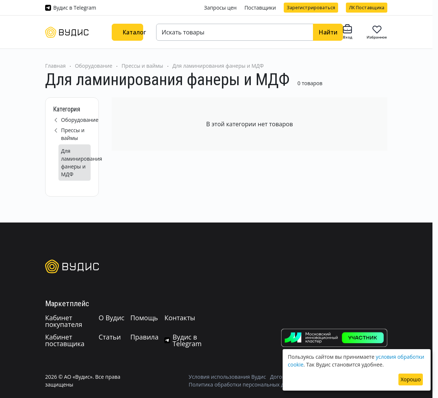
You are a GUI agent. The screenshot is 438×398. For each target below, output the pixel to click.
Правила (144, 336)
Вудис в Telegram (74, 7)
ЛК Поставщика (366, 7)
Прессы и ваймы (142, 65)
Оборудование (93, 65)
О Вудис (111, 317)
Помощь (144, 317)
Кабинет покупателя (63, 321)
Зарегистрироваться (311, 7)
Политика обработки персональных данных (244, 384)
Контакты (179, 317)
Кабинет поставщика (64, 340)
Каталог (132, 32)
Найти (328, 32)
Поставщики (260, 7)
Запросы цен (220, 7)
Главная (55, 65)
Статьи (109, 336)
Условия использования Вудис (227, 376)
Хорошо (411, 379)
